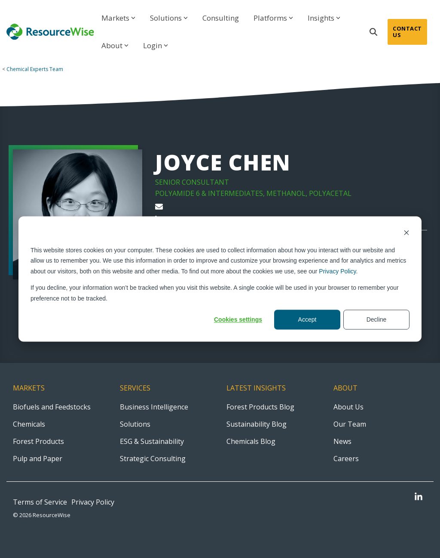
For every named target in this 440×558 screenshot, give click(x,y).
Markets (118, 18)
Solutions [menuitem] (135, 424)
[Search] (373, 32)
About (114, 45)
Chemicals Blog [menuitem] (250, 441)
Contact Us (407, 32)
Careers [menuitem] (346, 458)
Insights (324, 18)
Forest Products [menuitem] (38, 441)
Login (155, 45)
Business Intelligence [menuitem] (154, 407)
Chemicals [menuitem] (29, 424)
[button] (418, 497)
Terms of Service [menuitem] (40, 502)
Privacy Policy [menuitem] (92, 502)
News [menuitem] (342, 441)
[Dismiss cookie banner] (406, 233)
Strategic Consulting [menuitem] (153, 458)
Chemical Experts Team (34, 69)
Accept (307, 319)
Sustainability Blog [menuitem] (256, 424)
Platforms (273, 18)
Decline (377, 319)
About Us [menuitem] (348, 407)
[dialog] (220, 278)
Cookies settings (238, 319)
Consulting (220, 18)
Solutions (169, 18)
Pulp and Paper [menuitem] (37, 458)
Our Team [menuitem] (349, 424)
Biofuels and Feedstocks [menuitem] (52, 407)
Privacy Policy (337, 271)
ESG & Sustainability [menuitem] (152, 441)
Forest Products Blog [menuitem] (260, 407)
